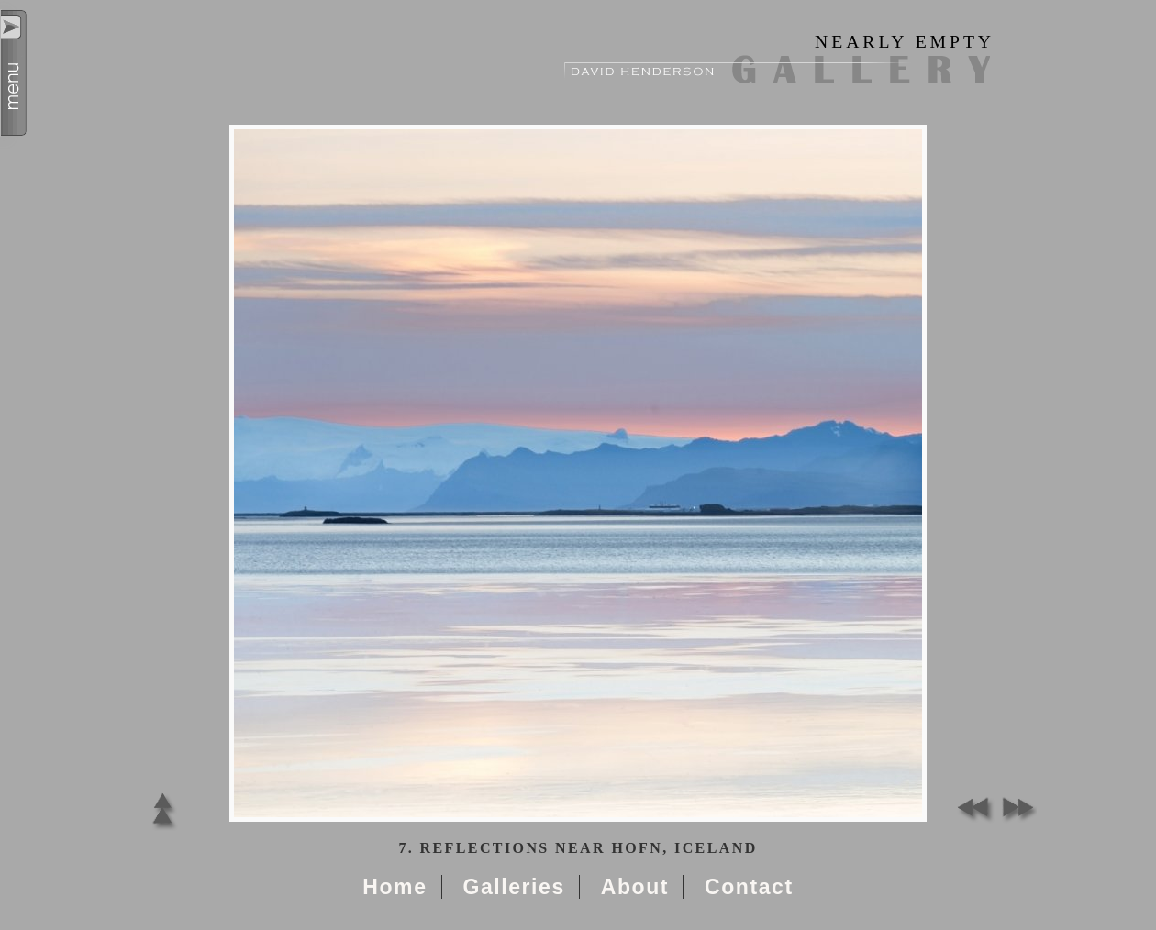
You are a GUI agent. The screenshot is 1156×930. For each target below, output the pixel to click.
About (635, 887)
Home (394, 887)
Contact (749, 887)
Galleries (513, 887)
